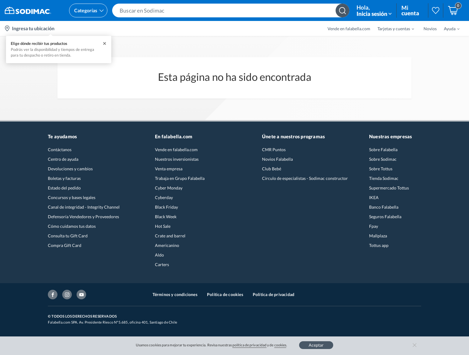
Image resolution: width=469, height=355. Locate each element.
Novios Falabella (277, 159)
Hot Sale (162, 226)
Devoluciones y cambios (70, 168)
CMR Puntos (274, 149)
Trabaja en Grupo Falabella (180, 178)
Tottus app (379, 245)
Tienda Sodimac (383, 178)
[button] (230, 10)
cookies (280, 345)
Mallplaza (378, 235)
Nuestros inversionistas (177, 159)
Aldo (159, 254)
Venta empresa (168, 168)
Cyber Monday (168, 187)
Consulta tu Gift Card (68, 235)
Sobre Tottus (380, 168)
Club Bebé (271, 168)
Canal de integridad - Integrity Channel (84, 207)
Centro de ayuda (63, 159)
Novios (430, 28)
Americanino (167, 245)
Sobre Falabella (383, 149)
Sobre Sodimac (383, 159)
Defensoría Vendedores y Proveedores (83, 216)
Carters (162, 264)
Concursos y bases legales (71, 197)
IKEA (374, 197)
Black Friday (166, 207)
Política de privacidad (273, 294)
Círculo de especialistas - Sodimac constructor (305, 178)
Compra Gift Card (64, 245)
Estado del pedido (64, 187)
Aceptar (316, 345)
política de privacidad (249, 345)
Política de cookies (225, 294)
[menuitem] (392, 28)
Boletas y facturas (64, 178)
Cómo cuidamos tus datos (72, 226)
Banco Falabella (383, 207)
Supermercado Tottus (389, 187)
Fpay (373, 226)
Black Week (165, 216)
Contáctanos (59, 149)
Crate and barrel (170, 235)
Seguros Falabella (385, 216)
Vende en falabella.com (349, 28)
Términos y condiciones (175, 294)
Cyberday (164, 197)
